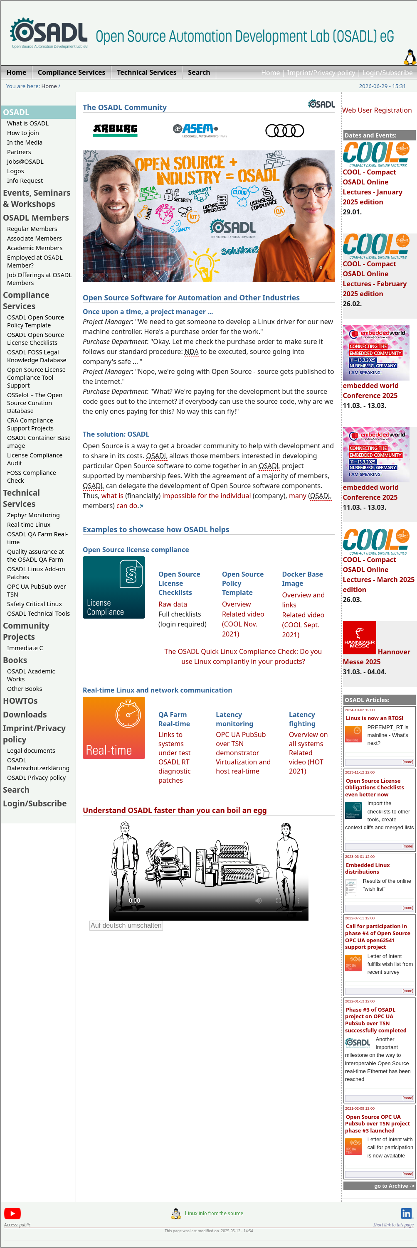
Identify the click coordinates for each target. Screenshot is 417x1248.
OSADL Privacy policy (36, 777)
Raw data (172, 604)
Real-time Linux (28, 524)
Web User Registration (377, 110)
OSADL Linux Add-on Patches (36, 573)
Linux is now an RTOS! (374, 718)
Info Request (25, 180)
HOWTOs (20, 700)
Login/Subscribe (388, 72)
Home (270, 72)
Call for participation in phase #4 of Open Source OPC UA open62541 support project (377, 936)
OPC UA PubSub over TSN (36, 590)
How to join (23, 133)
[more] (407, 762)
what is (112, 495)
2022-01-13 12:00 (360, 1001)
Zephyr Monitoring (33, 515)
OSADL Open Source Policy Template (35, 321)
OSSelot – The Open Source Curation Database (34, 403)
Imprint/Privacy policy (321, 72)
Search (16, 789)
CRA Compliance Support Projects (30, 424)
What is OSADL (28, 123)
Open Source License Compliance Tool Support (36, 377)
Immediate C (25, 648)
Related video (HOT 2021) (306, 762)
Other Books (24, 689)
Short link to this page (393, 1225)
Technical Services (21, 498)
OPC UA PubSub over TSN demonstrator (241, 743)
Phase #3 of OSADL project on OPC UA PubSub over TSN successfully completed (376, 1020)
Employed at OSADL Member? (35, 261)
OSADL (16, 112)
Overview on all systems (308, 739)
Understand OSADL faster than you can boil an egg (175, 810)
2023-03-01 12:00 (360, 857)
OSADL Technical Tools (38, 613)
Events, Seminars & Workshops (37, 198)
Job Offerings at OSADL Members (39, 279)
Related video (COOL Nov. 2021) (243, 624)
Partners (19, 152)
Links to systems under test (174, 743)
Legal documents (31, 750)
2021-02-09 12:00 (360, 1108)
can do (126, 505)
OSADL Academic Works (31, 675)
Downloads (25, 714)
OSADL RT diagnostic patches (174, 771)
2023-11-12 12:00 (360, 772)
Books (15, 660)
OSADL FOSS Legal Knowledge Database (37, 356)
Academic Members (34, 248)
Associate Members (34, 238)
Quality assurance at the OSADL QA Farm (35, 555)
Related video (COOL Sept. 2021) (303, 624)
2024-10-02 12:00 (360, 710)
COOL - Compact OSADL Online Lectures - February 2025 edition (376, 275)
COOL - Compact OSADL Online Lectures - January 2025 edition (376, 183)
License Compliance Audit (34, 459)
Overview (236, 604)
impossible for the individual (206, 495)
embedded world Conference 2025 (376, 386)
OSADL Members (36, 217)
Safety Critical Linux (34, 604)
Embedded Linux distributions (367, 868)
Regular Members (32, 229)
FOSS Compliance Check (31, 476)
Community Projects (26, 631)
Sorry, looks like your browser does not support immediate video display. (208, 870)
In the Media (24, 142)
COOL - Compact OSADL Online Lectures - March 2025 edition (379, 571)
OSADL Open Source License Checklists (35, 338)
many (297, 495)
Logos (15, 171)
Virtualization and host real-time (243, 766)
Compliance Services (26, 300)
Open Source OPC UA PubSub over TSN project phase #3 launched (377, 1123)
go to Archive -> (394, 1186)
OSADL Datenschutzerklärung (38, 764)
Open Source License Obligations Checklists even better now (374, 787)
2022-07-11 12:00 (360, 918)
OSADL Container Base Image (39, 442)
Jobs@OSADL (25, 161)
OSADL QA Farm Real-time (37, 538)
